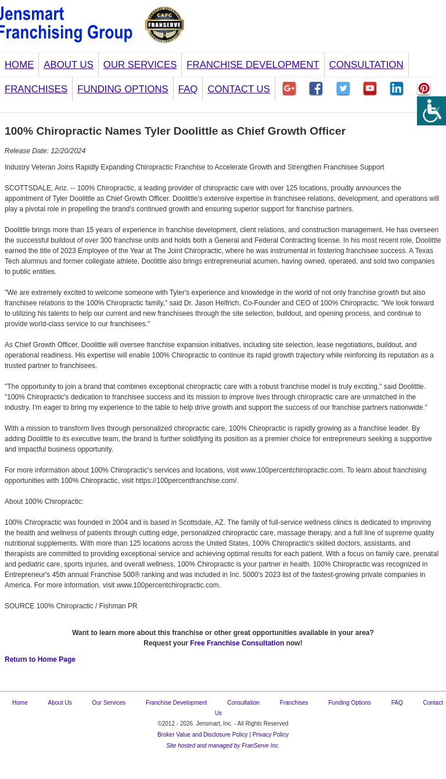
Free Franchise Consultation (237, 643)
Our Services (140, 64)
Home (19, 64)
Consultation (366, 64)
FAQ (188, 89)
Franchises (36, 89)
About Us (68, 64)
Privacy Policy (271, 734)
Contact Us (238, 89)
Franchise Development (252, 64)
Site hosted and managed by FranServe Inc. (223, 745)
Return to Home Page (40, 659)
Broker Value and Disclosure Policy (202, 734)
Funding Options (122, 89)
